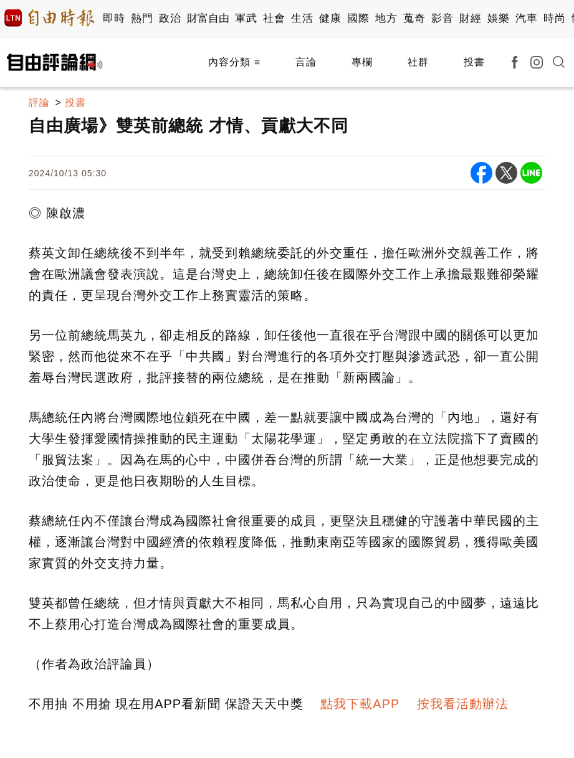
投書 (474, 62)
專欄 (362, 62)
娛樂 (498, 18)
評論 (39, 102)
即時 (114, 18)
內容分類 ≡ (234, 62)
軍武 (246, 18)
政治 (170, 18)
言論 (306, 62)
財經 (470, 18)
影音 (442, 18)
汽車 (526, 18)
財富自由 (208, 18)
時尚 (554, 18)
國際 (358, 18)
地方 (386, 18)
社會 (274, 18)
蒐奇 (414, 18)
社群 (418, 62)
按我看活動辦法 (463, 704)
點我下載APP (359, 704)
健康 (330, 18)
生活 (302, 18)
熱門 (142, 18)
